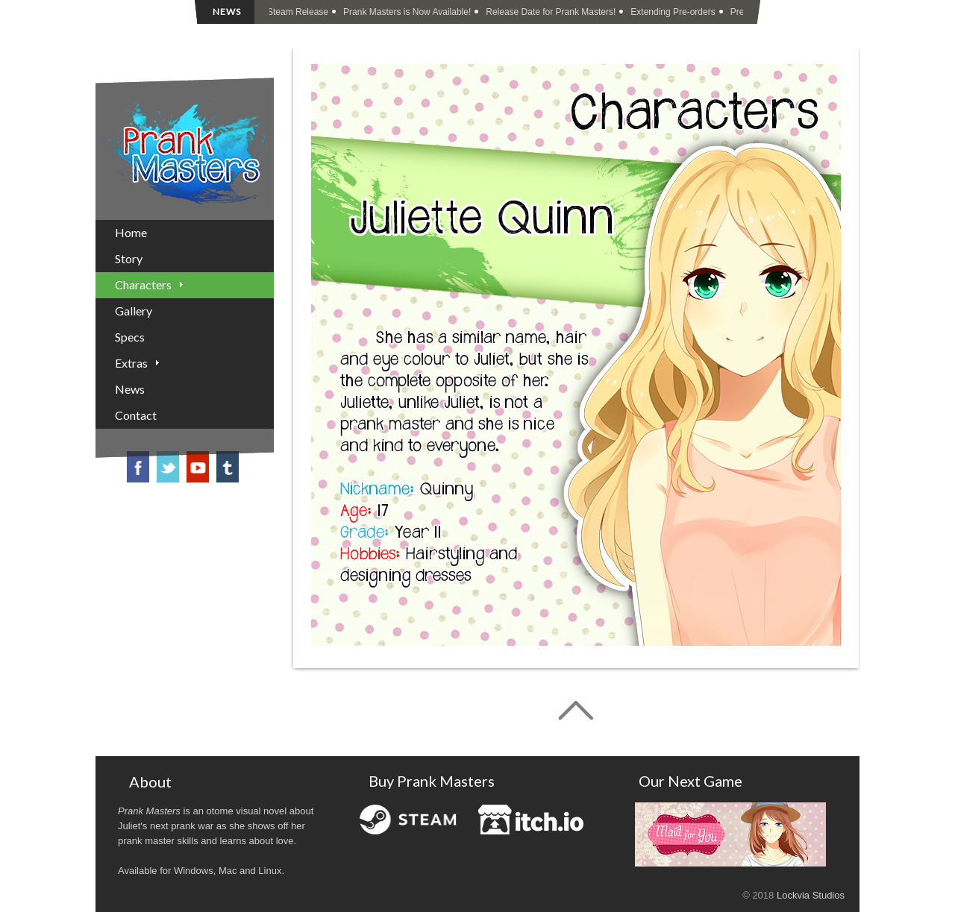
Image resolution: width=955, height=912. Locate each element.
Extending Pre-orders (673, 12)
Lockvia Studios (811, 895)
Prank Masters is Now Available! (408, 12)
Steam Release (298, 12)
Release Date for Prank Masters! (551, 12)
